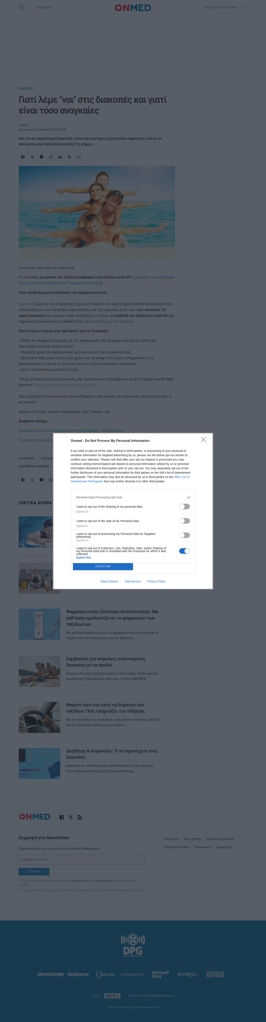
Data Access (133, 581)
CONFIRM (103, 566)
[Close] (205, 441)
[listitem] (133, 497)
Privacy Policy (156, 581)
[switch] (184, 506)
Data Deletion (109, 581)
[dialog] (133, 511)
